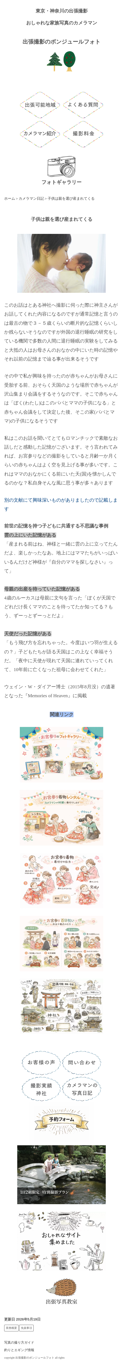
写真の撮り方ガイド (19, 1342)
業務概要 (11, 1328)
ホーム (9, 199)
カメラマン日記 (31, 199)
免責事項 (26, 1328)
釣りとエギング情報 (19, 1350)
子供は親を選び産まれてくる (71, 199)
